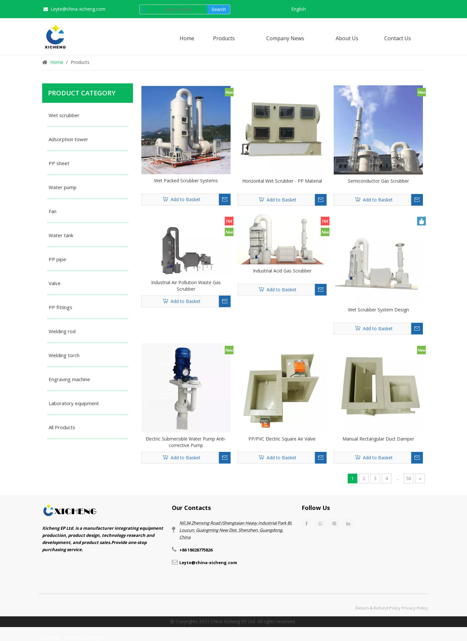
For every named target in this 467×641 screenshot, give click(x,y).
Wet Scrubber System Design (378, 310)
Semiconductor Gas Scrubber (378, 181)
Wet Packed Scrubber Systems (186, 180)
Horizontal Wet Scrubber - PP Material (282, 181)
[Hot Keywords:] (218, 9)
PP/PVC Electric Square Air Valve (282, 439)
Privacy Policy (414, 608)
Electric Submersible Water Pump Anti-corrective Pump (186, 442)
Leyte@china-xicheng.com (78, 9)
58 (408, 478)
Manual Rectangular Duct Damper (378, 439)
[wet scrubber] (177, 9)
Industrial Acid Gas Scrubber (282, 271)
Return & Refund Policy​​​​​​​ (378, 608)
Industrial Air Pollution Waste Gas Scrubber (186, 285)
